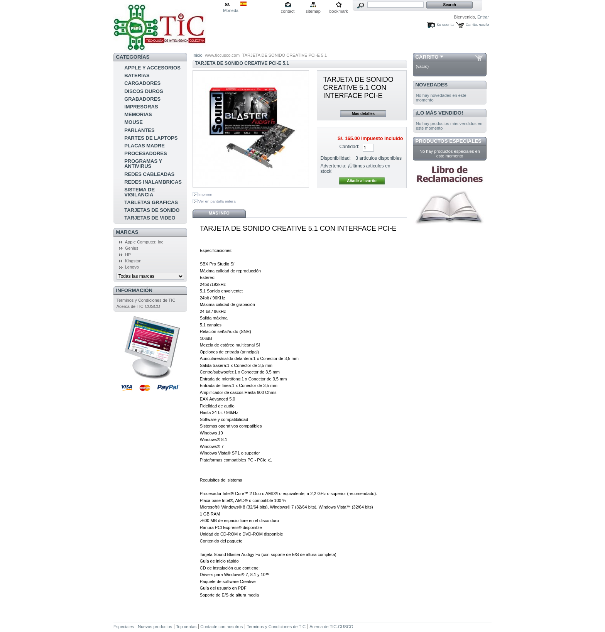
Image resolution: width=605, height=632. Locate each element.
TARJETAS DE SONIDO (151, 210)
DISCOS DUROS (143, 91)
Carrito (427, 57)
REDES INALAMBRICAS (153, 182)
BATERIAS (136, 75)
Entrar (483, 17)
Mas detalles (363, 114)
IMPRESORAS (141, 107)
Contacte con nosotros (221, 626)
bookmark (338, 11)
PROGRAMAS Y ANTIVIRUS (143, 163)
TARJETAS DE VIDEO (149, 218)
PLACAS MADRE (144, 146)
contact (287, 11)
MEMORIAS (138, 114)
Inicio (198, 55)
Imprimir (205, 194)
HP (128, 254)
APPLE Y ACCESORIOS (152, 68)
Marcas (127, 232)
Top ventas (186, 626)
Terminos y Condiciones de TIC (146, 300)
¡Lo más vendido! (439, 113)
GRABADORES (142, 99)
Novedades (432, 85)
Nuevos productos (155, 626)
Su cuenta (444, 24)
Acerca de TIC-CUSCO (139, 306)
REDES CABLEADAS (149, 174)
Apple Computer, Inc (144, 242)
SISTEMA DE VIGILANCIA (139, 192)
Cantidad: (349, 146)
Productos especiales (449, 141)
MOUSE (133, 122)
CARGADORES (142, 83)
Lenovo (132, 267)
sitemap (313, 11)
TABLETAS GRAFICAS (151, 202)
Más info (219, 213)
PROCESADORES (145, 153)
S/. (227, 4)
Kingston (133, 261)
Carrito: (472, 24)
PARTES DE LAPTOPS (150, 138)
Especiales (123, 626)
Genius (132, 248)
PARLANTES (139, 130)
